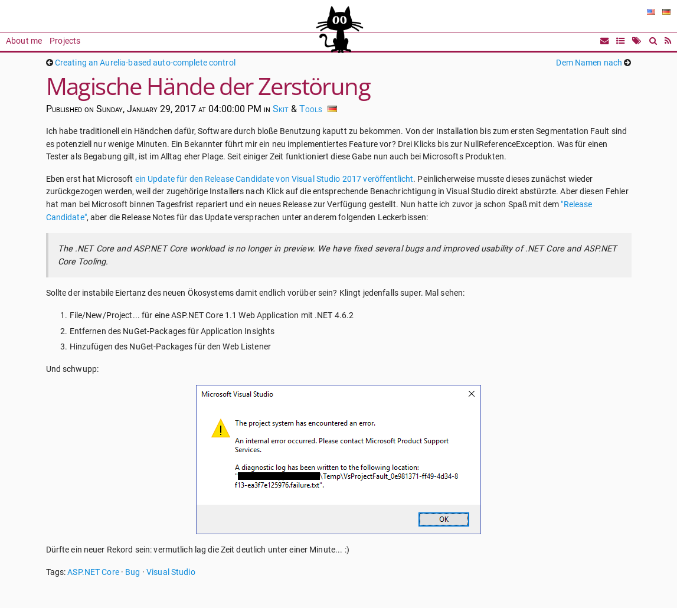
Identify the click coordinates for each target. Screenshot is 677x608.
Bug (132, 572)
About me (24, 41)
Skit (281, 109)
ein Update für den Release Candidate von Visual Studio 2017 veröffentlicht (274, 179)
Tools (310, 109)
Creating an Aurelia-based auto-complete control (145, 63)
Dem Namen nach (589, 63)
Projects (65, 41)
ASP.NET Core (93, 572)
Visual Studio (170, 572)
